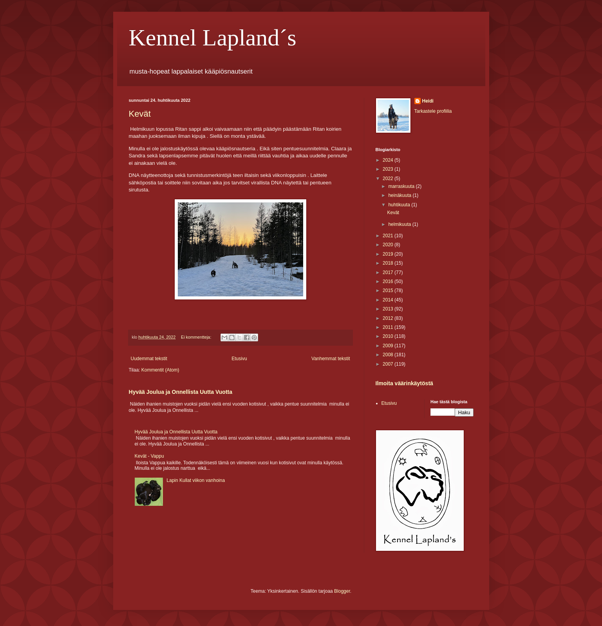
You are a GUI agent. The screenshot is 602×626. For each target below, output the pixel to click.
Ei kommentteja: (196, 337)
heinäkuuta (400, 195)
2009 (388, 345)
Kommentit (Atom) (160, 370)
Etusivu (239, 358)
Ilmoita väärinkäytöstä (404, 383)
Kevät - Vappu (149, 456)
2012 (388, 318)
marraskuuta (402, 186)
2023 (388, 169)
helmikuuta (400, 224)
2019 (388, 254)
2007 (388, 364)
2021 (388, 235)
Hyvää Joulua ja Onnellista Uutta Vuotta (181, 392)
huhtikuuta (399, 204)
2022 (388, 178)
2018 (388, 263)
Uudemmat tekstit (149, 358)
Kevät (140, 114)
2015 (388, 290)
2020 (388, 244)
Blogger (342, 591)
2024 (388, 160)
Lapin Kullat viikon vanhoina (195, 480)
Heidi (428, 101)
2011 (388, 327)
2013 (388, 309)
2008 (388, 354)
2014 (388, 300)
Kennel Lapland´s (212, 38)
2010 (388, 336)
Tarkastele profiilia (433, 111)
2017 (388, 272)
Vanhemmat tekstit (330, 358)
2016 (388, 281)
